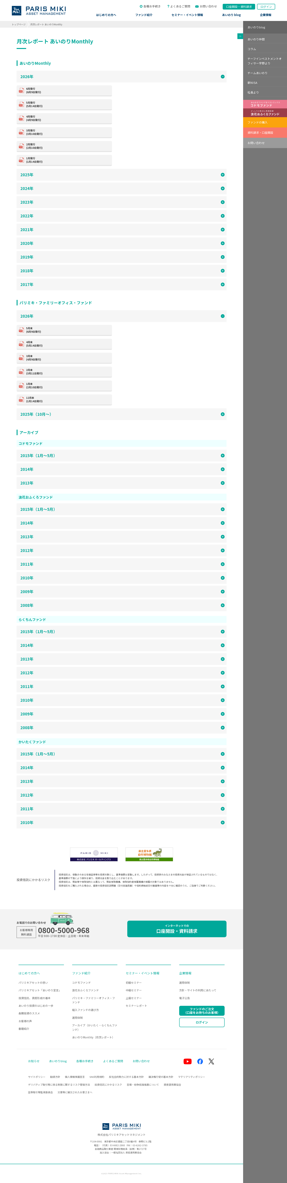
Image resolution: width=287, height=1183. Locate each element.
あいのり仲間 (256, 39)
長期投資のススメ (29, 1013)
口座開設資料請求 (239, 7)
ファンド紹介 (143, 15)
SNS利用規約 (96, 1077)
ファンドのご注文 (202, 1011)
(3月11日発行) (67, 371)
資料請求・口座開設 (260, 133)
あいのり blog (231, 15)
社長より (253, 92)
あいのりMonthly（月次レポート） (93, 1037)
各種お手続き (152, 6)
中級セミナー (134, 990)
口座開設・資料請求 (177, 929)
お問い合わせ (208, 6)
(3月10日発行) (67, 132)
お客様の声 (25, 1021)
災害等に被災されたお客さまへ (75, 1092)
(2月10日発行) (67, 146)
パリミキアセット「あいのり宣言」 (40, 990)
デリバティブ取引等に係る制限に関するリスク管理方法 (59, 1084)
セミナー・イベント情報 (187, 15)
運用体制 (77, 1018)
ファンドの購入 (257, 122)
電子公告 (184, 998)
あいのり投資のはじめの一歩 (36, 1006)
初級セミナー (134, 982)
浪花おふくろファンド (85, 990)
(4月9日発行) (67, 118)
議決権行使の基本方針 (160, 1077)
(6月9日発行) (67, 90)
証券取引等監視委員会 (40, 1092)
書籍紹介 (24, 1029)
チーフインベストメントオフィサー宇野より (264, 61)
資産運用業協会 (172, 1084)
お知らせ (34, 1061)
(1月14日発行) (67, 159)
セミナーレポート (136, 1006)
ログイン (266, 7)
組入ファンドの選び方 (85, 1010)
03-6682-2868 (117, 1145)
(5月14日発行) (67, 104)
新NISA (252, 83)
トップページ (19, 24)
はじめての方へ (106, 15)
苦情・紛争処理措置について (143, 1084)
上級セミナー (134, 998)
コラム (251, 49)
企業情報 (265, 15)
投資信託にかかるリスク (108, 1084)
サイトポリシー (36, 1077)
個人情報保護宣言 (75, 1077)
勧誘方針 (55, 1077)
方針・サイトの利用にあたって (197, 990)
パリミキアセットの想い (33, 982)
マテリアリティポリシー (191, 1077)
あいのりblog (256, 27)
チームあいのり (257, 73)
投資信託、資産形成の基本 (35, 998)
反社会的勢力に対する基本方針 (126, 1077)
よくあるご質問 (180, 6)
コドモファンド (81, 982)
